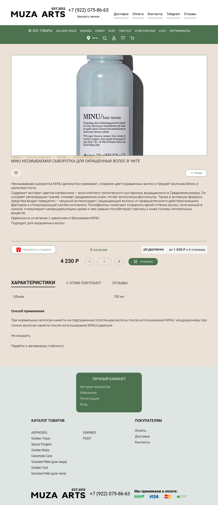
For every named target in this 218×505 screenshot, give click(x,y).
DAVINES (62, 157)
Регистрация (89, 398)
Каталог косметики (39, 157)
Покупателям (148, 420)
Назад (196, 172)
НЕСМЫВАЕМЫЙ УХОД (87, 157)
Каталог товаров (47, 420)
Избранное (88, 393)
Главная (16, 157)
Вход (83, 404)
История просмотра (95, 387)
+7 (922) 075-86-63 (88, 10)
